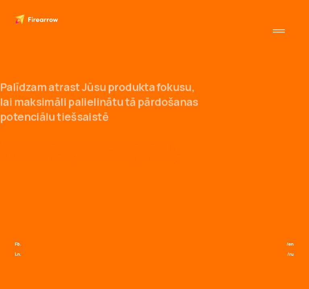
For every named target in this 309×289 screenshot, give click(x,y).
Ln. (18, 254)
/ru (290, 254)
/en (290, 244)
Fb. (18, 244)
